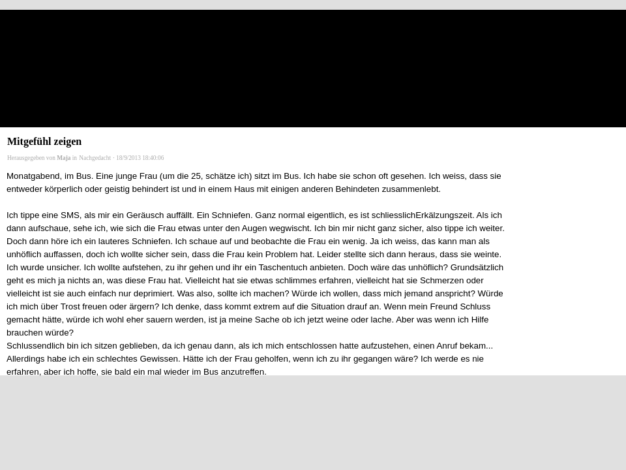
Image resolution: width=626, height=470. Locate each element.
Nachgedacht (95, 158)
